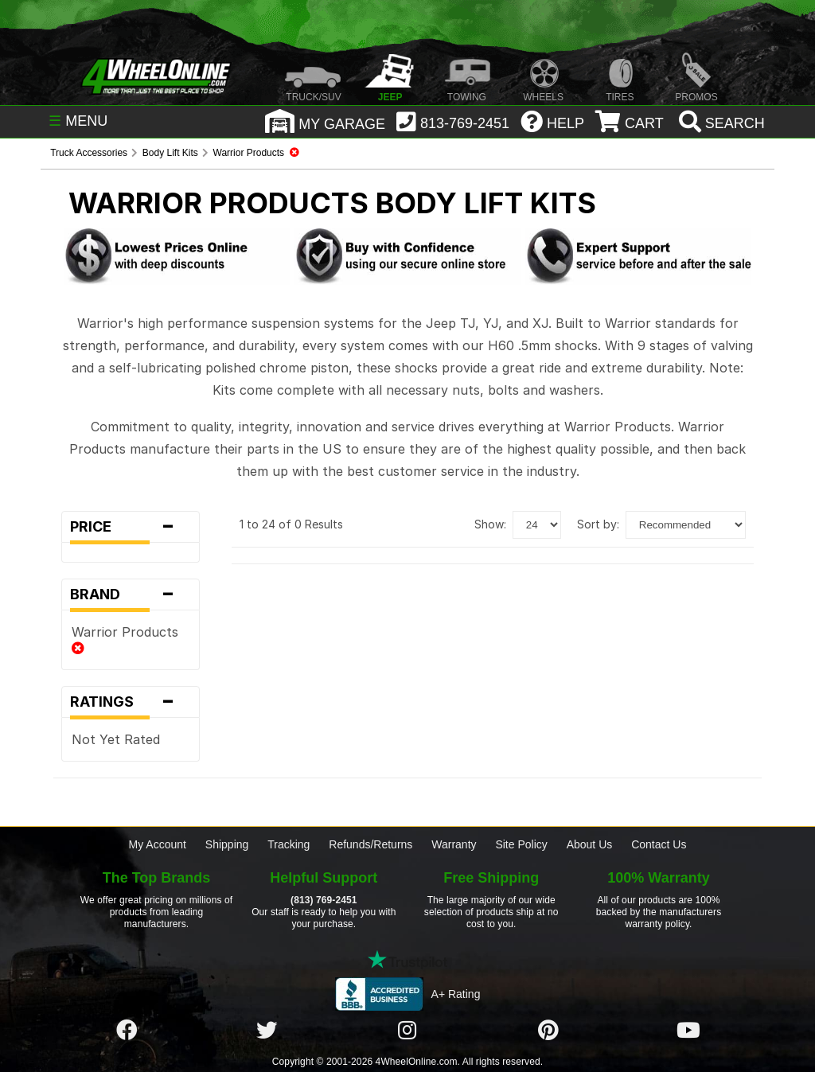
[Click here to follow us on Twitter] (267, 1031)
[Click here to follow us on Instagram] (407, 1031)
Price (130, 527)
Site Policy (521, 844)
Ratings (130, 702)
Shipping (227, 844)
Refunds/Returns (370, 844)
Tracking (288, 844)
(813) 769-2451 (324, 900)
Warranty (453, 844)
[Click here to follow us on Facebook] (126, 1031)
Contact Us (658, 844)
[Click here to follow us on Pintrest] (548, 1031)
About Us (590, 844)
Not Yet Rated (116, 739)
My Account (157, 844)
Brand (130, 594)
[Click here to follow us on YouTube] (688, 1031)
